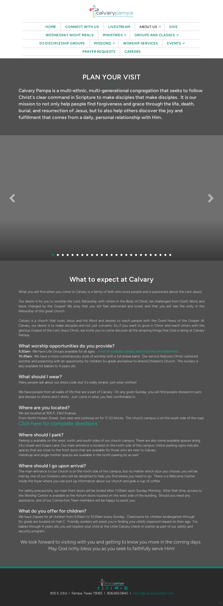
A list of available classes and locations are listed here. (138, 351)
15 (121, 256)
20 (146, 256)
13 (111, 256)
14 (116, 256)
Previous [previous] (12, 198)
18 (136, 256)
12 (107, 256)
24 (165, 256)
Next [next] (210, 198)
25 (170, 256)
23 (160, 256)
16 (126, 256)
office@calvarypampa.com (153, 593)
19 (141, 256)
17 (131, 256)
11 (102, 256)
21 (151, 256)
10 (97, 256)
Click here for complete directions (58, 423)
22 (155, 256)
